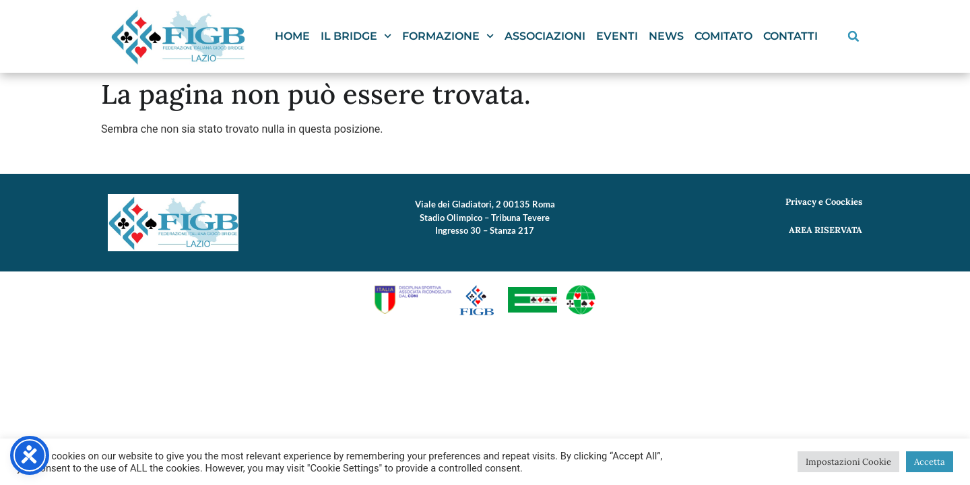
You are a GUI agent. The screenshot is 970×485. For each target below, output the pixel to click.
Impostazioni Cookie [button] (848, 461)
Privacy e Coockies (823, 201)
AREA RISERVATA (825, 230)
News (666, 36)
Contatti (790, 36)
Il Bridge (356, 36)
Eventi (617, 36)
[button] (853, 36)
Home (292, 36)
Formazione (448, 36)
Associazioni (545, 36)
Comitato (723, 36)
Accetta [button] (929, 461)
